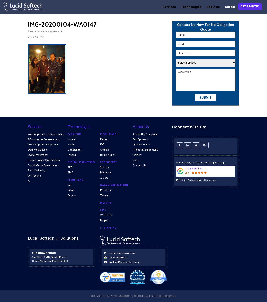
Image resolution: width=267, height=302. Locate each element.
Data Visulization (37, 149)
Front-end (76, 180)
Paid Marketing (36, 170)
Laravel (72, 139)
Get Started (250, 6)
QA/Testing (34, 175)
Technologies (191, 7)
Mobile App (108, 134)
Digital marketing (81, 162)
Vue (70, 185)
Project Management (145, 149)
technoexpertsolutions (122, 253)
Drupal (104, 220)
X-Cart (104, 177)
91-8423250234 (118, 257)
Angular (72, 195)
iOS (102, 144)
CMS (103, 210)
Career (230, 7)
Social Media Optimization (43, 165)
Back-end (74, 134)
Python (72, 154)
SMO (70, 172)
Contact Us (139, 165)
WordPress (106, 215)
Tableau (104, 195)
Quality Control (141, 144)
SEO (70, 167)
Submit (206, 97)
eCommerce (108, 162)
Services (169, 7)
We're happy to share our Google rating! (200, 162)
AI (29, 180)
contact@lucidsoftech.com (124, 262)
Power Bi (105, 190)
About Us (213, 7)
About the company (145, 134)
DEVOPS (105, 202)
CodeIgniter (74, 149)
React (71, 190)
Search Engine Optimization (44, 160)
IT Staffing (108, 227)
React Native (107, 154)
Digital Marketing (38, 155)
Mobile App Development (43, 144)
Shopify (104, 167)
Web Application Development (46, 134)
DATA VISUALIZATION (114, 185)
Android (104, 149)
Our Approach (141, 139)
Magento (105, 172)
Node (71, 144)
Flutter (104, 139)
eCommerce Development (43, 139)
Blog (135, 160)
